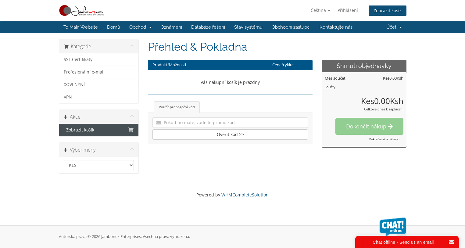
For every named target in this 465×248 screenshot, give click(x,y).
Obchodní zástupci (291, 27)
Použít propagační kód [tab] (177, 107)
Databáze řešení (208, 27)
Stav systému (248, 27)
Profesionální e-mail (84, 72)
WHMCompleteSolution (245, 195)
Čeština (320, 10)
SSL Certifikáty (78, 59)
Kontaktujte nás (336, 27)
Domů (113, 27)
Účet (394, 27)
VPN (68, 97)
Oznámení (171, 27)
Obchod (140, 27)
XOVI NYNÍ (74, 84)
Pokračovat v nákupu (384, 139)
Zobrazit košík (388, 10)
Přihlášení (348, 10)
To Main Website (80, 27)
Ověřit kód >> (230, 134)
